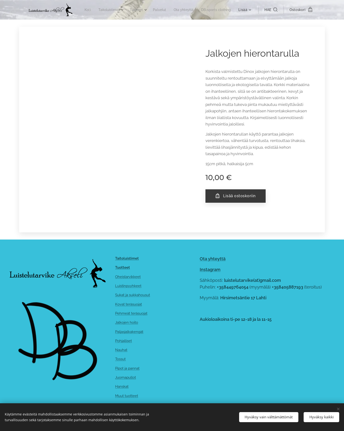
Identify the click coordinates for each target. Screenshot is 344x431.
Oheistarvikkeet (128, 277)
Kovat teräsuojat (128, 304)
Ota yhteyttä (213, 258)
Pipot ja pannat (127, 368)
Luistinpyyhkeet (128, 286)
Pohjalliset (123, 341)
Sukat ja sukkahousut (132, 295)
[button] (271, 10)
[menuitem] (120, 10)
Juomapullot (125, 377)
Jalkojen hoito (126, 322)
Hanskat (122, 386)
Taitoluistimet (127, 258)
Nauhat (121, 350)
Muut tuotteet (126, 396)
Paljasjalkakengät (129, 332)
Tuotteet (122, 267)
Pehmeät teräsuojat (131, 313)
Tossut (120, 359)
